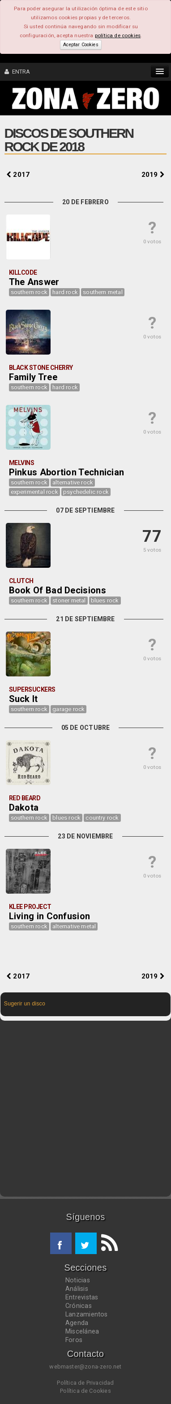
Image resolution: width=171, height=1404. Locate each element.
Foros (73, 1339)
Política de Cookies (85, 1390)
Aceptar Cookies (80, 45)
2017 (18, 175)
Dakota (24, 807)
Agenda (76, 1322)
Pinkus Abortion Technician (66, 472)
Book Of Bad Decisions (57, 590)
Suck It (23, 699)
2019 (152, 175)
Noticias (77, 1280)
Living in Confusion (49, 916)
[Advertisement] (85, 1108)
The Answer (34, 282)
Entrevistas (81, 1297)
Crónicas (78, 1305)
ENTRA (17, 71)
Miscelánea (82, 1331)
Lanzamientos (86, 1314)
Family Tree (33, 377)
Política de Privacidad (85, 1382)
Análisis (76, 1288)
